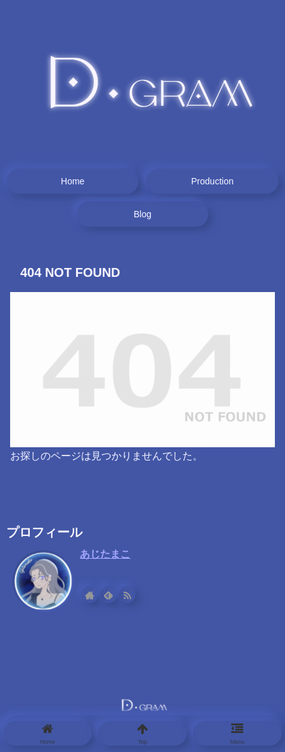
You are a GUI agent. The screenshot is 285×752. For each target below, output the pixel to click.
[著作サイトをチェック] (91, 594)
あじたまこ (105, 554)
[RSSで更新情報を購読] (128, 594)
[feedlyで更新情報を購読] (109, 594)
